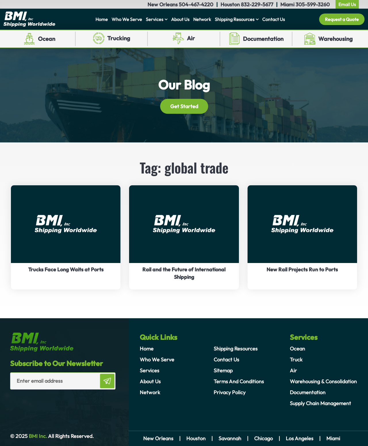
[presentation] (43, 401)
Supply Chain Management (320, 403)
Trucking (118, 38)
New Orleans (158, 438)
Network (202, 19)
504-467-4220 (196, 4)
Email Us (347, 4)
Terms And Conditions (239, 381)
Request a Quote (342, 19)
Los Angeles (299, 438)
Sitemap (223, 370)
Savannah (229, 438)
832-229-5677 (257, 4)
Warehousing (335, 38)
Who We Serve (127, 19)
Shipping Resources (234, 19)
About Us (180, 19)
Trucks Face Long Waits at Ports (65, 269)
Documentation (263, 38)
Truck (296, 359)
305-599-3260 (313, 4)
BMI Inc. (37, 436)
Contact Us (273, 19)
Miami (333, 438)
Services (154, 19)
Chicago (263, 438)
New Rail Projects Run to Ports (302, 269)
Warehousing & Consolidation (323, 381)
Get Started (184, 106)
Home (101, 19)
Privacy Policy (230, 392)
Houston (196, 438)
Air (191, 38)
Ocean (46, 38)
